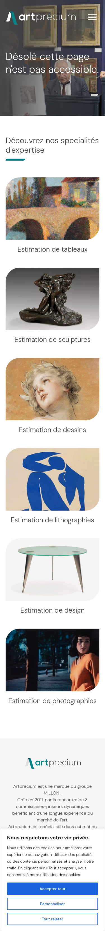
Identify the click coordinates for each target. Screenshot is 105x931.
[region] (52, 879)
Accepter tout (52, 888)
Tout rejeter (52, 918)
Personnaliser (52, 903)
